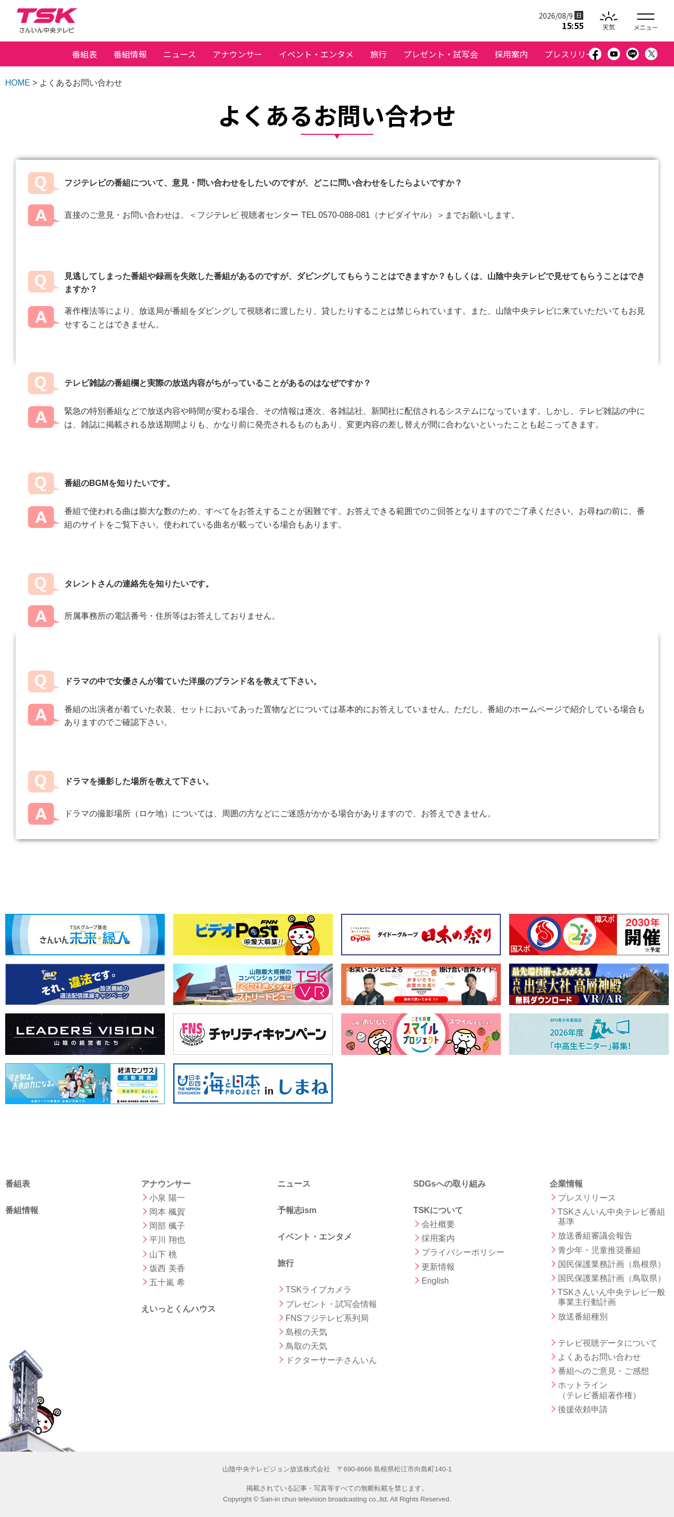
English (435, 1280)
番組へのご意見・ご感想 (603, 1371)
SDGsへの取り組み (449, 1183)
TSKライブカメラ (319, 1289)
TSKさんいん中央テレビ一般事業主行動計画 (611, 1297)
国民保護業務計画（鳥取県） (612, 1278)
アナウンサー (237, 54)
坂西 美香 (167, 1268)
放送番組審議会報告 (595, 1235)
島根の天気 (306, 1332)
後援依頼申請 (583, 1409)
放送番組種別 (583, 1316)
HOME (17, 82)
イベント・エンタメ (316, 54)
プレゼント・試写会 (440, 54)
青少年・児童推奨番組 (599, 1250)
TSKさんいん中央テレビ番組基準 (611, 1216)
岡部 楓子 (167, 1225)
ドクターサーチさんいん (331, 1360)
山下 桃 (162, 1254)
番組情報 (130, 54)
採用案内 (511, 54)
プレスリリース (573, 54)
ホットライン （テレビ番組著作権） (599, 1390)
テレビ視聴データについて (607, 1343)
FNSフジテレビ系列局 (327, 1318)
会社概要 (438, 1224)
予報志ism (297, 1210)
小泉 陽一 (167, 1197)
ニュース (179, 54)
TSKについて (438, 1210)
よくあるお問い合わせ (599, 1357)
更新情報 (438, 1266)
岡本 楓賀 (167, 1211)
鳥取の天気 (306, 1346)
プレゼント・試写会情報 (331, 1304)
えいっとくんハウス (178, 1308)
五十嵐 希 (167, 1282)
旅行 (378, 54)
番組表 (84, 54)
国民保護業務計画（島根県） (612, 1264)
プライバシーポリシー (463, 1252)
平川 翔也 (167, 1239)
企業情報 (566, 1183)
